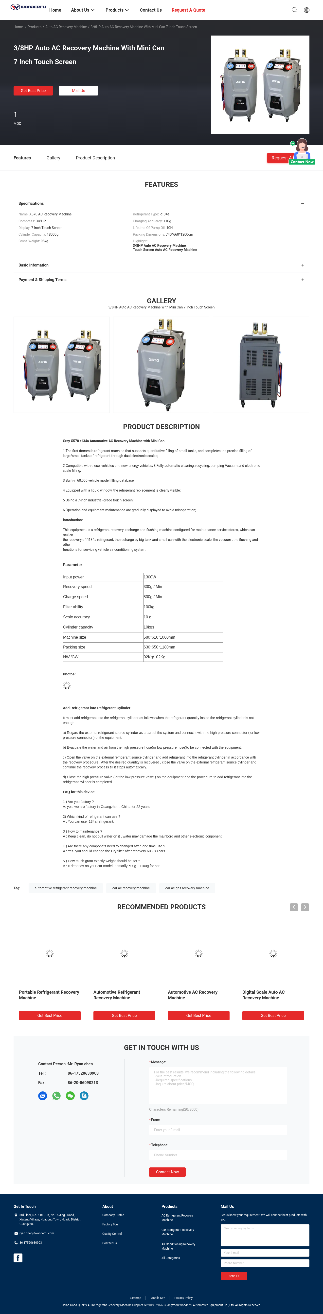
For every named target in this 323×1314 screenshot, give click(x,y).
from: (155, 1120)
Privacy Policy (183, 1298)
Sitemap (135, 1298)
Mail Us (78, 90)
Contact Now (167, 1172)
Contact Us (109, 1243)
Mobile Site (157, 1298)
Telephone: (159, 1145)
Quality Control (112, 1234)
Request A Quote (288, 157)
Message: (158, 1062)
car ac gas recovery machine (187, 888)
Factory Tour (110, 1224)
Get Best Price (33, 90)
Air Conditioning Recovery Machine (178, 1246)
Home (18, 27)
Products (34, 27)
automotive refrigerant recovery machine (66, 888)
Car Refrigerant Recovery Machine (178, 1232)
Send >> (234, 1276)
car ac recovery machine (131, 888)
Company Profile (113, 1215)
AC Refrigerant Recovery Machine (177, 1218)
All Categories (171, 1258)
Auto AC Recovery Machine (66, 27)
